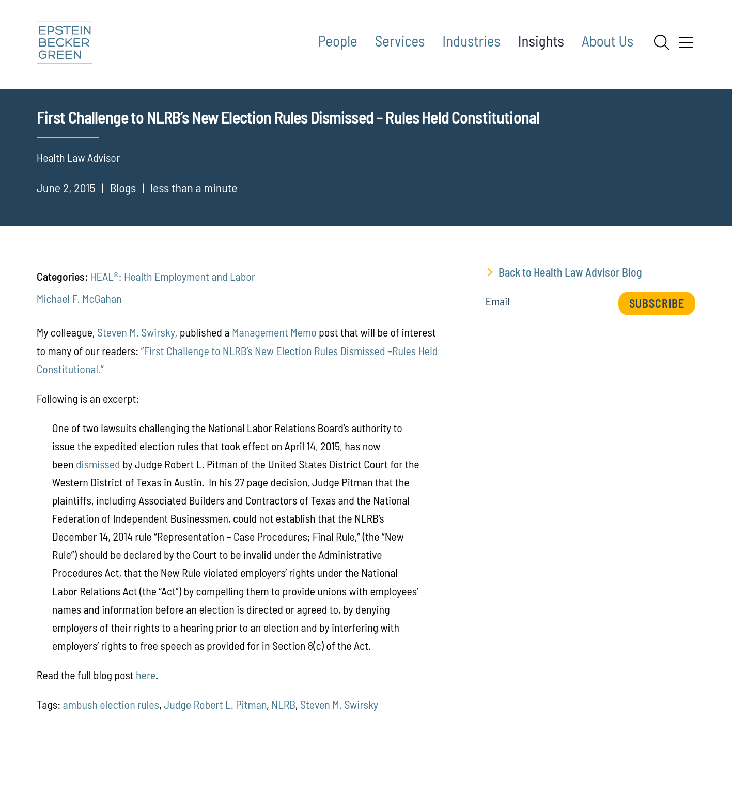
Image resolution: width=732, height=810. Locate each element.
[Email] (552, 353)
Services (400, 41)
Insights (541, 41)
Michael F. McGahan (79, 347)
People (337, 41)
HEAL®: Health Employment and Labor (172, 324)
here (145, 722)
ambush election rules (111, 752)
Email (498, 350)
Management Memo (274, 380)
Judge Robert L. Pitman (215, 752)
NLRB (283, 752)
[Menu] (686, 46)
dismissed (98, 511)
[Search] (661, 42)
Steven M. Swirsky (136, 380)
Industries (471, 41)
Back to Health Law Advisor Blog (570, 320)
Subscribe (656, 351)
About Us (607, 41)
